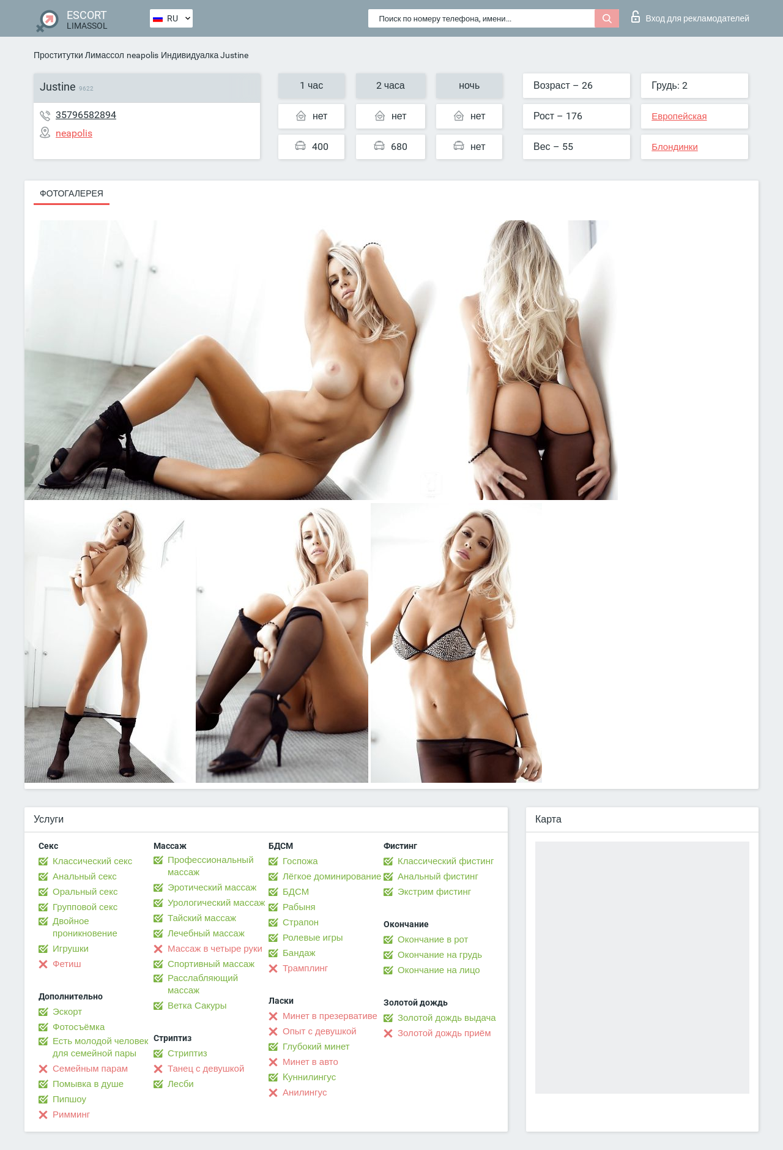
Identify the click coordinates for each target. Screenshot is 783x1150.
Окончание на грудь (440, 954)
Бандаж (299, 952)
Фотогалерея (71, 193)
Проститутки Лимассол (79, 55)
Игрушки (71, 948)
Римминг (71, 1114)
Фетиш (67, 963)
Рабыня (299, 907)
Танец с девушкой (206, 1068)
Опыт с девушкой (320, 1031)
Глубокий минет (316, 1046)
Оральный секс (85, 891)
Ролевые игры (313, 937)
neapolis (142, 55)
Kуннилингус (309, 1077)
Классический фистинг (446, 861)
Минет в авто (310, 1061)
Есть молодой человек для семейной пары (100, 1047)
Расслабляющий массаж (203, 984)
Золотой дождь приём (444, 1033)
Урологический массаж (216, 902)
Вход (690, 16)
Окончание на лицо (439, 970)
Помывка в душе (88, 1083)
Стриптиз (187, 1053)
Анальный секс (85, 876)
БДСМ (296, 891)
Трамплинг (305, 968)
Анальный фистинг (438, 876)
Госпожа (300, 861)
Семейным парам (90, 1068)
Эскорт (67, 1011)
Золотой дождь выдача (447, 1017)
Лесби (181, 1083)
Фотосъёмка (79, 1026)
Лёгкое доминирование (332, 876)
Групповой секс (85, 907)
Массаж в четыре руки (215, 948)
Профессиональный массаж (211, 866)
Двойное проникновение (85, 927)
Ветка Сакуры (197, 1005)
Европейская (679, 116)
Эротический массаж (212, 887)
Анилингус (305, 1092)
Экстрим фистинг (434, 891)
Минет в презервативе (330, 1015)
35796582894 (86, 115)
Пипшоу (69, 1099)
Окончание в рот (433, 939)
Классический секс (92, 861)
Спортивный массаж (211, 963)
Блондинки (674, 146)
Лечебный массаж (206, 933)
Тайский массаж (202, 918)
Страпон (301, 922)
